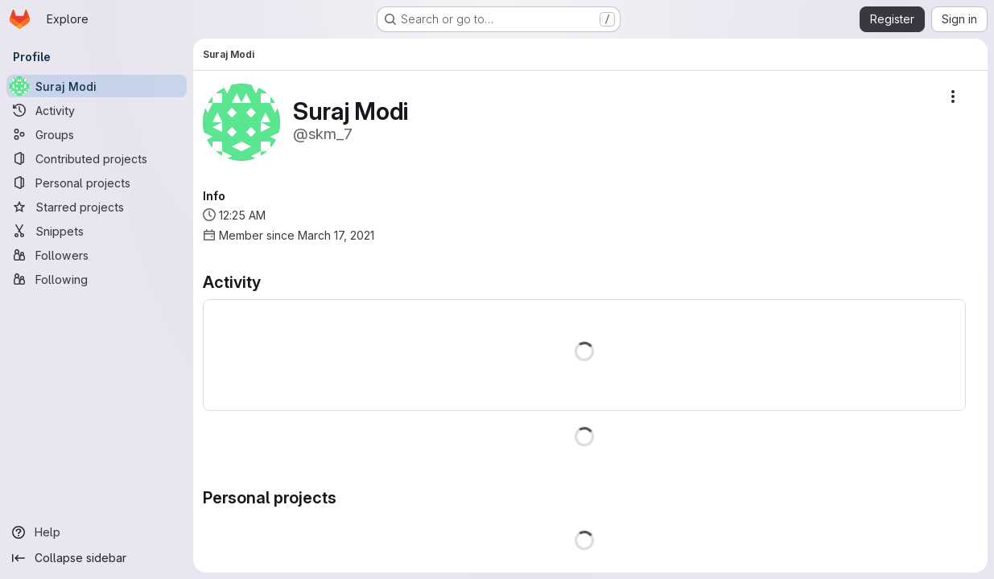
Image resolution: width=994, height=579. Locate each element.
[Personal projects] (96, 182)
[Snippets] (96, 231)
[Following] (96, 279)
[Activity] (96, 110)
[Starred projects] (96, 206)
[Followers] (96, 255)
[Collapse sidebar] (96, 558)
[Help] (96, 532)
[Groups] (96, 134)
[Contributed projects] (96, 158)
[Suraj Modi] (96, 86)
